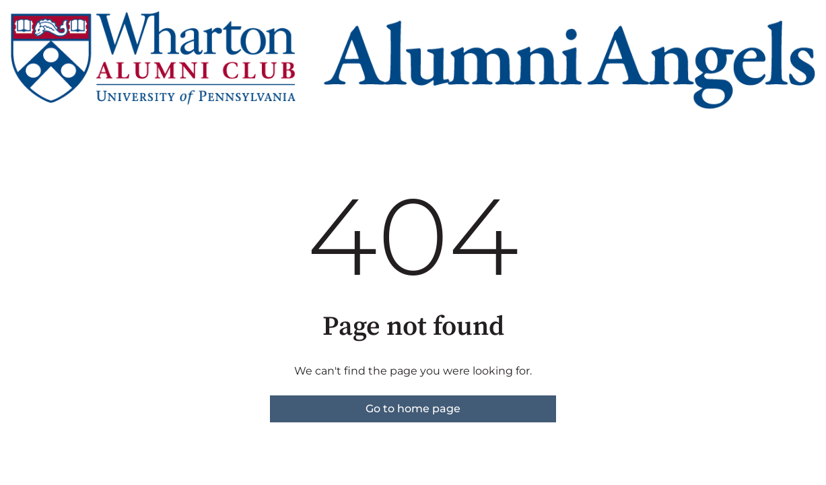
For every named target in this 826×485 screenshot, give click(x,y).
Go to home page (413, 408)
